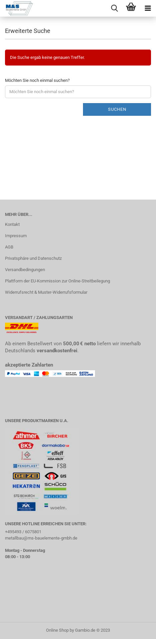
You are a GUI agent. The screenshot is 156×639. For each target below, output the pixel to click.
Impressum (16, 235)
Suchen (117, 109)
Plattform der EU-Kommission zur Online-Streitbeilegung (57, 280)
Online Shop (57, 630)
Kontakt (12, 224)
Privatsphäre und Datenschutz (33, 258)
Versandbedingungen (25, 269)
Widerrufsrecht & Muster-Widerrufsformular (46, 292)
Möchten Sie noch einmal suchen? (37, 80)
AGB (9, 246)
